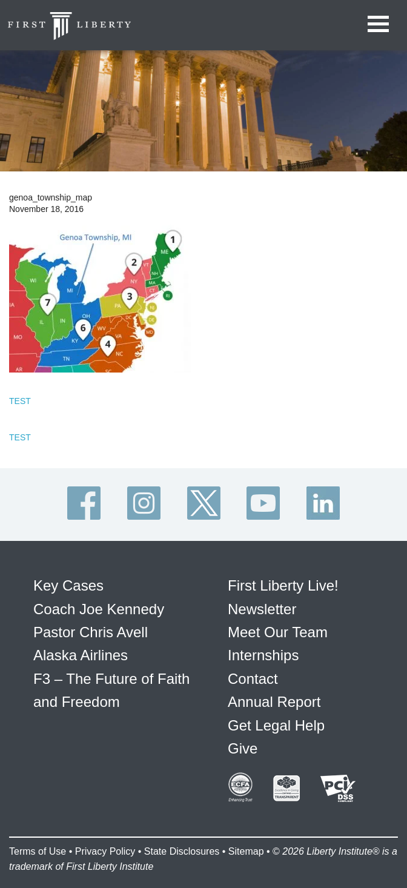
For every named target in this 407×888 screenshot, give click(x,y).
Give (242, 748)
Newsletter (262, 609)
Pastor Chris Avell (90, 632)
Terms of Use (37, 851)
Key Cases (68, 585)
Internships (263, 655)
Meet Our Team (278, 632)
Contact (253, 679)
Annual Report (274, 702)
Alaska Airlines (80, 655)
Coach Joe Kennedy (98, 609)
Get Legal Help (276, 725)
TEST (20, 401)
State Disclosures (182, 851)
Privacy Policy (105, 851)
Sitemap (246, 851)
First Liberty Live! (283, 585)
